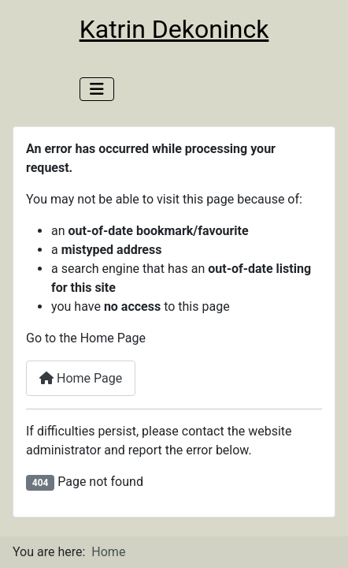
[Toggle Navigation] (97, 89)
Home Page (80, 378)
